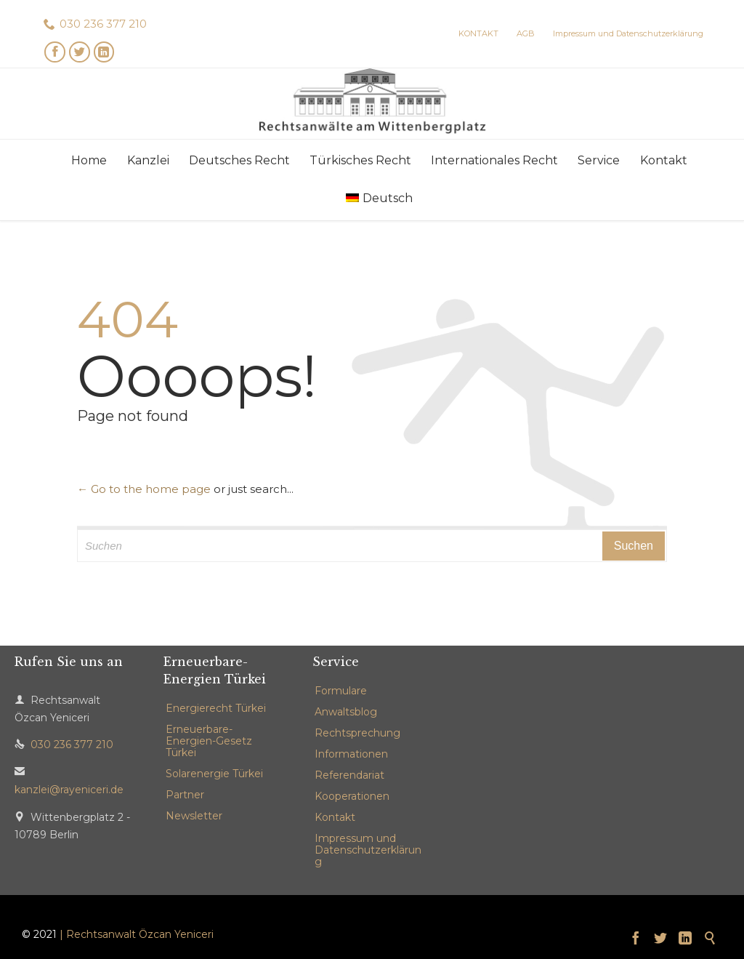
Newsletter (194, 815)
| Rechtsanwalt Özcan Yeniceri (137, 934)
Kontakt (335, 817)
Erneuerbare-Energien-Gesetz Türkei (209, 741)
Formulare (341, 690)
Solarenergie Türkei (214, 773)
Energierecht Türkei (216, 708)
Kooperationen (352, 796)
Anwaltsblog (346, 711)
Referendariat (349, 775)
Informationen (351, 754)
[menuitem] (379, 198)
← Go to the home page (144, 489)
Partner (185, 794)
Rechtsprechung (357, 732)
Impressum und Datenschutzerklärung (368, 850)
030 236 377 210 (103, 24)
